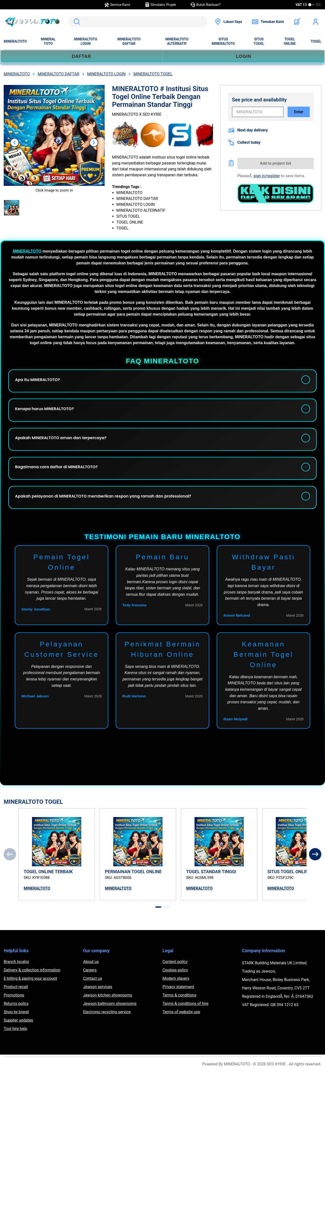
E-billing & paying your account (30, 999)
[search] (137, 21)
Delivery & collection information (32, 990)
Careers (90, 990)
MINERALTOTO (15, 41)
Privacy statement (178, 1007)
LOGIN (243, 56)
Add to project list (275, 163)
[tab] (158, 927)
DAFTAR (81, 56)
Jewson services (98, 1007)
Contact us (92, 999)
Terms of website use (181, 1032)
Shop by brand (16, 1032)
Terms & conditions (179, 1015)
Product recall (16, 1007)
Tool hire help (15, 1049)
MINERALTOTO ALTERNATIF (176, 41)
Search (75, 21)
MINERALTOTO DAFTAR (129, 41)
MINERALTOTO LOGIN (85, 41)
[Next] (315, 875)
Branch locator (16, 982)
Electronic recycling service (107, 1032)
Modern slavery (175, 999)
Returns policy (16, 1024)
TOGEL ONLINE (290, 41)
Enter (298, 112)
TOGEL (316, 41)
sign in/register (267, 176)
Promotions (14, 1015)
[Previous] (10, 875)
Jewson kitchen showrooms (107, 1015)
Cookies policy (175, 990)
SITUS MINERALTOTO (223, 41)
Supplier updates (18, 1041)
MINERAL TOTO (48, 41)
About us (91, 982)
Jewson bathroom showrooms (110, 1024)
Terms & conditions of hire (185, 1024)
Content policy (175, 982)
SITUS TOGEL (259, 41)
